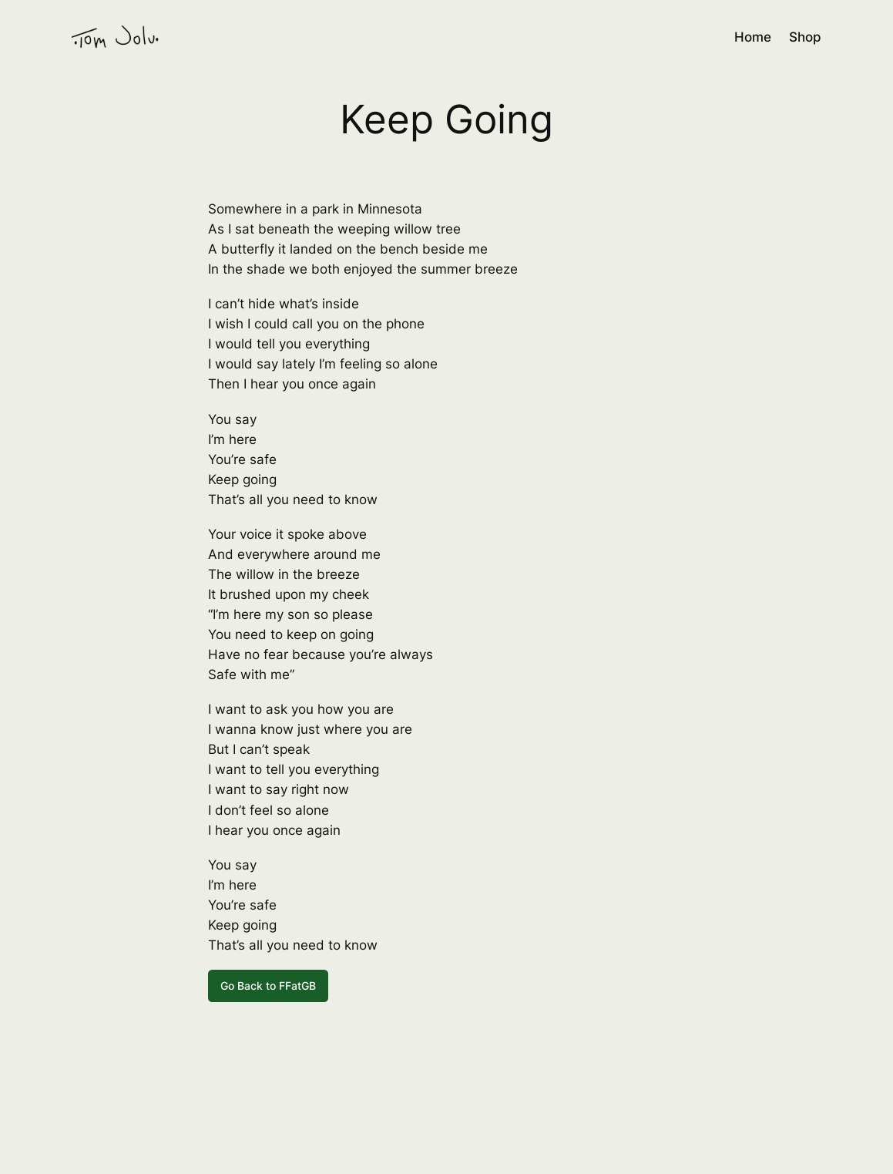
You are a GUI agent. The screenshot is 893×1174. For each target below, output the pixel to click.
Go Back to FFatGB (268, 985)
